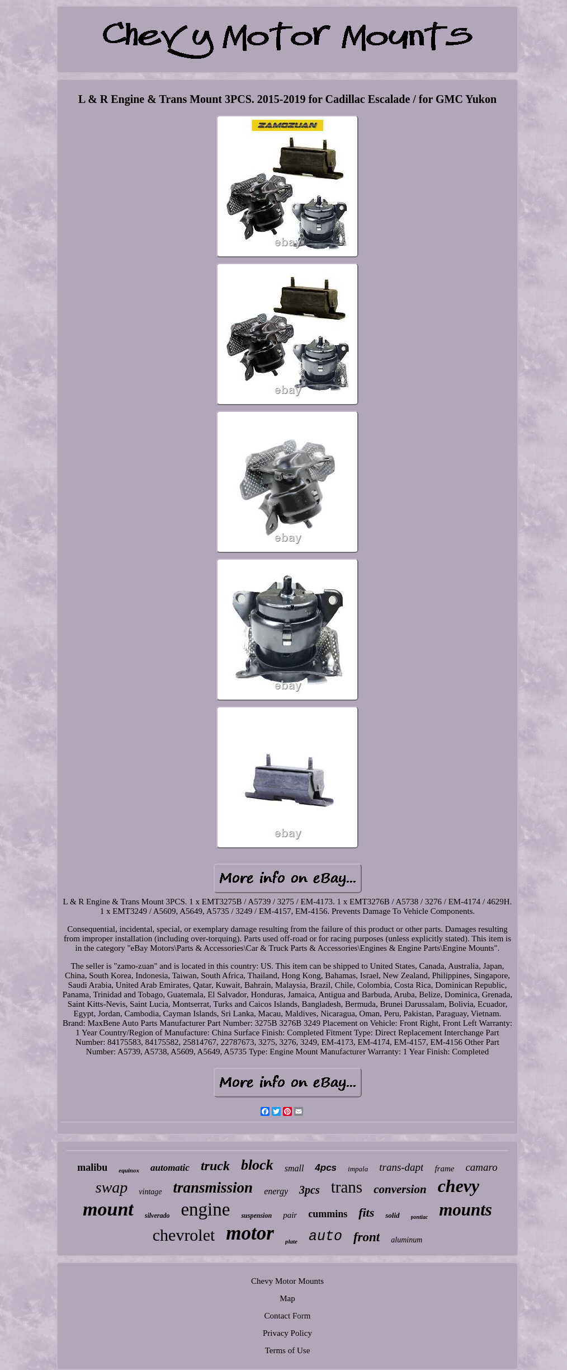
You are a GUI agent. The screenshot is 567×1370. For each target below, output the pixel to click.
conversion (400, 1189)
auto (325, 1236)
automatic (170, 1167)
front (366, 1237)
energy (276, 1191)
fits (366, 1212)
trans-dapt (401, 1167)
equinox (129, 1170)
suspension (256, 1215)
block (257, 1165)
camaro (481, 1167)
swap (112, 1187)
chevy (459, 1186)
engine (205, 1209)
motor (250, 1233)
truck (215, 1165)
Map (287, 1298)
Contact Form (287, 1315)
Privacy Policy (287, 1333)
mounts (465, 1209)
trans (346, 1187)
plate (291, 1241)
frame (444, 1168)
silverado (157, 1215)
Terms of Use (287, 1350)
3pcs (309, 1190)
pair (290, 1215)
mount (108, 1209)
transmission (213, 1187)
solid (392, 1215)
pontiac (419, 1217)
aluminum (406, 1240)
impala (358, 1169)
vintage (150, 1192)
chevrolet (184, 1235)
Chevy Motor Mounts (287, 1281)
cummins (327, 1213)
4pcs (326, 1167)
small (294, 1168)
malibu (92, 1167)
